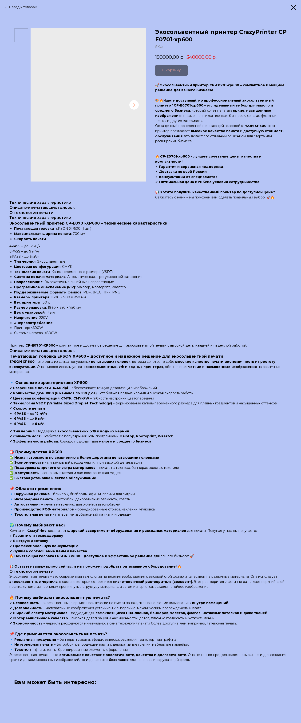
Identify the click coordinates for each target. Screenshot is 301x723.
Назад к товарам (23, 7)
